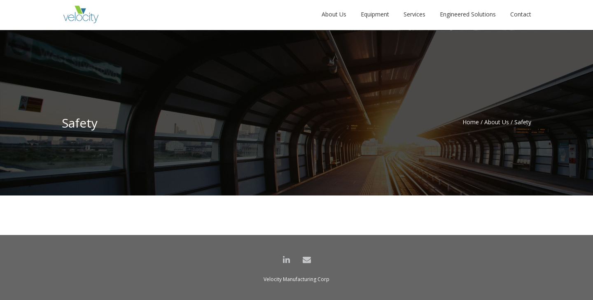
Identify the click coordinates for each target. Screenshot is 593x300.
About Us (496, 122)
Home (470, 122)
